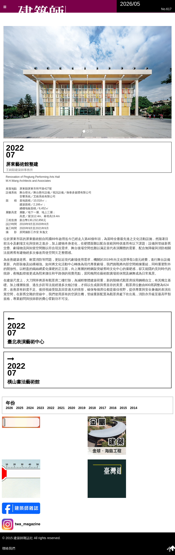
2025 (19, 408)
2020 (71, 408)
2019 (81, 408)
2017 (102, 408)
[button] (87, 82)
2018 (92, 408)
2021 (61, 408)
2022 (50, 408)
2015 (123, 408)
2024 (30, 408)
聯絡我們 (8, 548)
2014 (133, 408)
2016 (112, 408)
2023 (40, 408)
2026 (9, 408)
